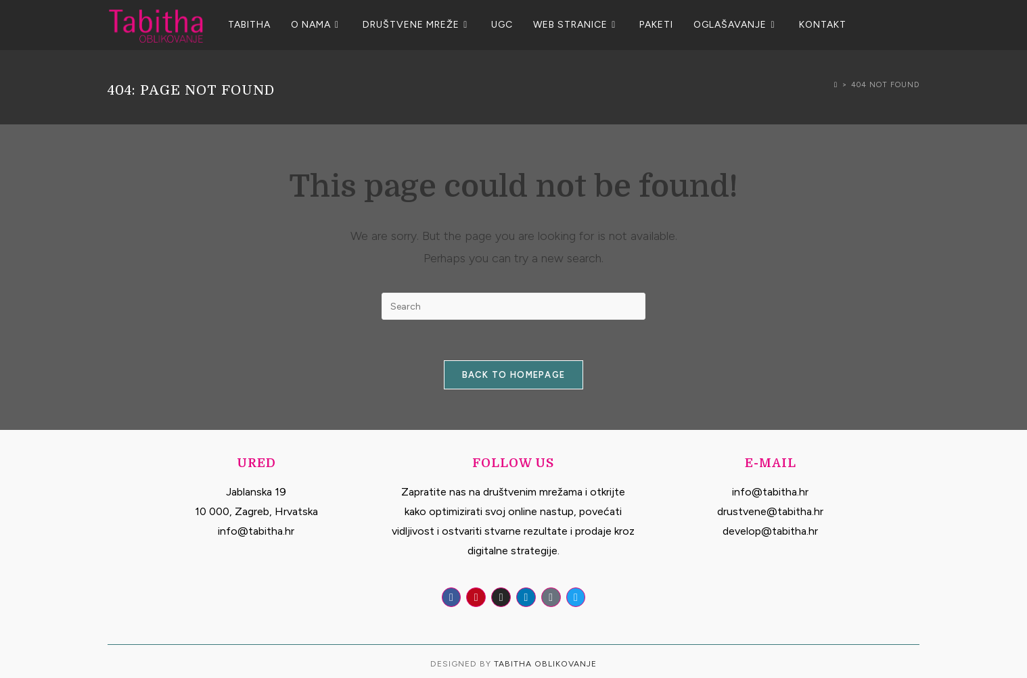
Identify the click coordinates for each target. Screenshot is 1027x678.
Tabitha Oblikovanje (545, 664)
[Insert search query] (513, 306)
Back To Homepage (514, 375)
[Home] (836, 84)
